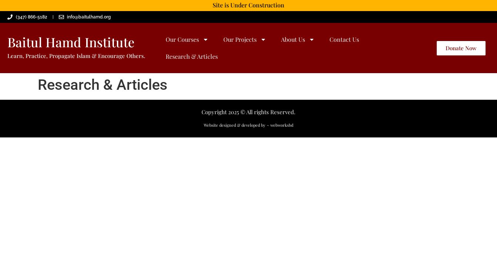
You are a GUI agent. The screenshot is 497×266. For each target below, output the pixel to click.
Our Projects (244, 39)
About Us (298, 39)
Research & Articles (192, 56)
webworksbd (281, 125)
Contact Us (344, 39)
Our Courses (187, 39)
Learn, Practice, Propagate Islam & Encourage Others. (76, 55)
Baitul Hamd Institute (71, 42)
